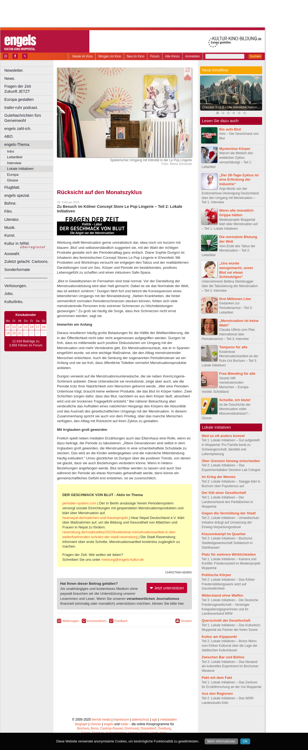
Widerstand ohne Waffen (222, 595)
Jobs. (8, 293)
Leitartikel (14, 157)
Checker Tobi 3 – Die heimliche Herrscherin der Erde (232, 107)
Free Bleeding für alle (237, 373)
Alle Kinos (172, 56)
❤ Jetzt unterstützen (167, 588)
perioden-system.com (79, 503)
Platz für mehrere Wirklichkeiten (229, 554)
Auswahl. (12, 254)
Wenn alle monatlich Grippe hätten (236, 212)
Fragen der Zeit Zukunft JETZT (29, 89)
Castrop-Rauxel (111, 728)
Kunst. (9, 235)
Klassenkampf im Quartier (224, 534)
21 (20, 333)
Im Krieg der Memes (218, 477)
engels (108, 724)
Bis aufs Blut (230, 129)
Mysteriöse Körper (235, 149)
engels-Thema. (17, 144)
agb (154, 719)
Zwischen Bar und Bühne (223, 657)
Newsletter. (13, 70)
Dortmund (131, 728)
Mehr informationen (221, 741)
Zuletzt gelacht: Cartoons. (26, 261)
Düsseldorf (148, 728)
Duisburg (164, 728)
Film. (8, 211)
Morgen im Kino (109, 56)
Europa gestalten (19, 99)
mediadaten (168, 719)
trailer (124, 724)
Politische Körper (216, 575)
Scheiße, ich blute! (235, 400)
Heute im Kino (82, 56)
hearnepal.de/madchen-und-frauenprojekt (95, 518)
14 (20, 327)
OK (245, 741)
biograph (81, 724)
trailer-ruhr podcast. (21, 107)
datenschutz (140, 719)
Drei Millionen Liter (235, 299)
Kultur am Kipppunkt (219, 637)
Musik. (10, 227)
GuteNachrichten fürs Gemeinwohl (22, 118)
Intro (10, 151)
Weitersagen (70, 620)
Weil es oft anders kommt (223, 436)
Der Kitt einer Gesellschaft (224, 493)
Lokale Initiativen (20, 169)
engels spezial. (17, 195)
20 (14, 333)
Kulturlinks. (13, 302)
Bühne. (10, 203)
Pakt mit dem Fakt (217, 678)
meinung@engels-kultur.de (122, 560)
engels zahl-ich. (17, 128)
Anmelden (192, 56)
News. (9, 78)
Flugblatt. (12, 187)
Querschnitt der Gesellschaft (226, 620)
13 (14, 327)
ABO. (8, 136)
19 (8, 333)
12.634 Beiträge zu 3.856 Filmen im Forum (25, 343)
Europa (13, 175)
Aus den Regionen (217, 693)
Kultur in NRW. (17, 243)
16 (31, 327)
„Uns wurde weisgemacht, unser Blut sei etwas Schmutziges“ (236, 270)
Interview (14, 163)
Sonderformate (17, 269)
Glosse (12, 180)
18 (43, 327)
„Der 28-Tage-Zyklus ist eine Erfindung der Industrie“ (239, 179)
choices (95, 724)
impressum (121, 719)
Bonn (95, 728)
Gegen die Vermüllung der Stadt (229, 513)
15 (26, 327)
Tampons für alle (233, 347)
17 (37, 327)
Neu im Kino (135, 56)
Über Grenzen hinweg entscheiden (231, 461)
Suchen (255, 56)
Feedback (120, 620)
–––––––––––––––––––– (26, 278)
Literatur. (11, 219)
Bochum (83, 728)
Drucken (186, 620)
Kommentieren (97, 620)
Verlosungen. (15, 286)
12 (8, 327)
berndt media (101, 719)
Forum (155, 56)
